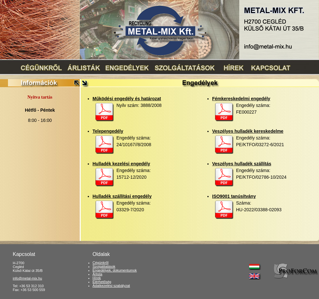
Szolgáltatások (104, 266)
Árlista (97, 274)
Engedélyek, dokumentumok (115, 270)
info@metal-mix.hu (27, 278)
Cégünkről (100, 263)
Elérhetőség (102, 282)
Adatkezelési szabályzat (111, 286)
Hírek (97, 278)
